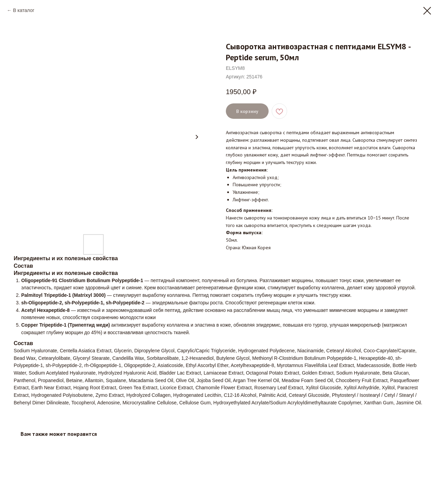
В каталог (23, 10)
